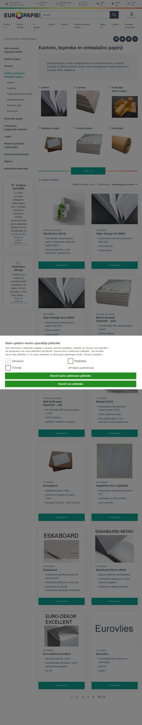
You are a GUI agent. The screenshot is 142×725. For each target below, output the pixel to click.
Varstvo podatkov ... (94, 354)
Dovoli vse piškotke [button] (70, 383)
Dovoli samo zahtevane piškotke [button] (70, 375)
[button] (81, 368)
